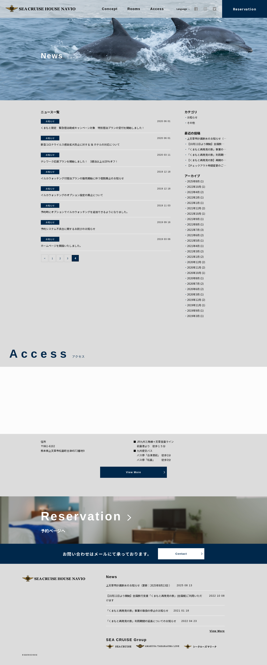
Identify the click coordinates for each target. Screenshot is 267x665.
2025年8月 (193, 181)
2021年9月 (193, 219)
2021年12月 (194, 208)
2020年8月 (193, 278)
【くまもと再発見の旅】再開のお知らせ (206, 160)
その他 (191, 122)
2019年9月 (193, 310)
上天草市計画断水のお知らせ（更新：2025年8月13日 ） (206, 138)
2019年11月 (194, 305)
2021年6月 (193, 235)
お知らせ (192, 117)
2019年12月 (194, 299)
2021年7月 (193, 229)
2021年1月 (193, 256)
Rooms (133, 9)
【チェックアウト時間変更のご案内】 (206, 165)
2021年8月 (193, 224)
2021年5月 (193, 240)
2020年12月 (194, 262)
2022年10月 (194, 186)
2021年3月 (193, 251)
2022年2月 (193, 197)
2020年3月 (193, 294)
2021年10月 (194, 213)
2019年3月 (193, 316)
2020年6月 (193, 289)
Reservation (244, 8)
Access (157, 9)
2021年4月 (193, 246)
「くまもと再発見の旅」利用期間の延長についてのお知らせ (206, 154)
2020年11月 (194, 267)
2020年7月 (193, 283)
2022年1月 (193, 202)
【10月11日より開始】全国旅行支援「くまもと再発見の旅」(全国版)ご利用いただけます (206, 144)
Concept (110, 9)
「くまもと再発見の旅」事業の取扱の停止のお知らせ (206, 149)
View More (217, 631)
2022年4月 (193, 192)
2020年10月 (194, 272)
